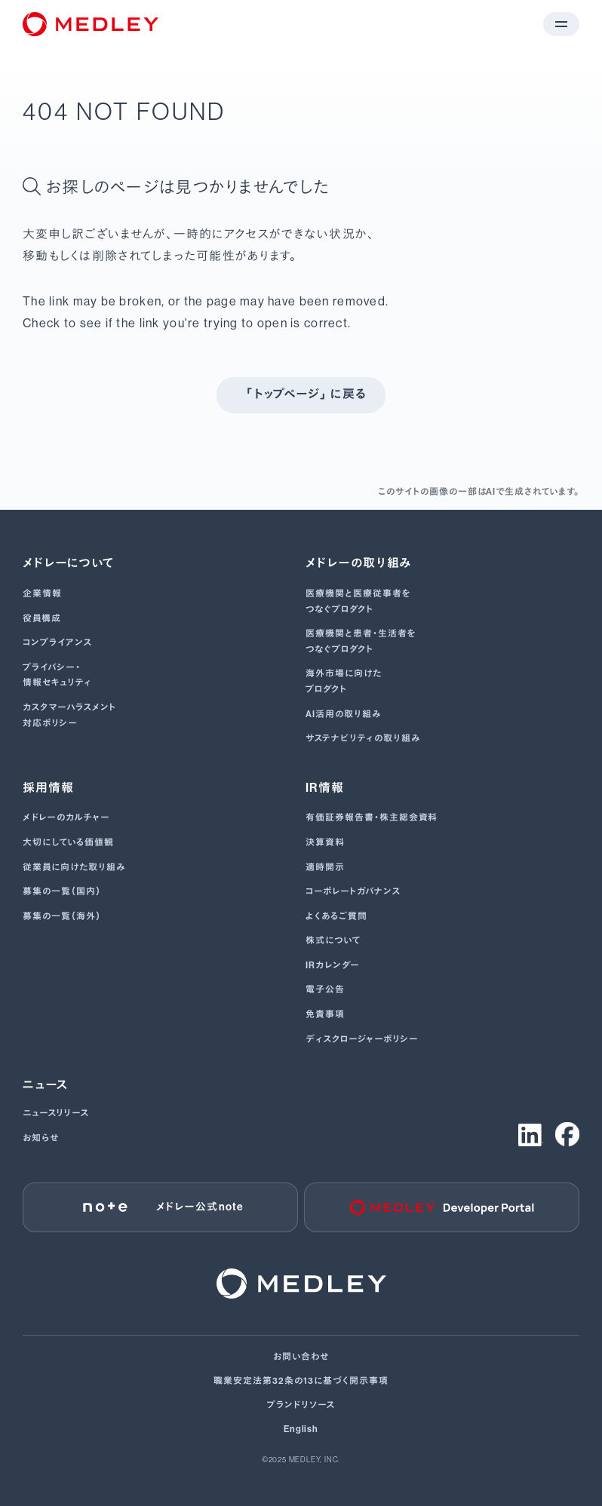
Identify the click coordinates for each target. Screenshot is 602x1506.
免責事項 (325, 1014)
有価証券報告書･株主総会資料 (372, 817)
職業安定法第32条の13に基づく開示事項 (300, 1381)
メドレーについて (68, 563)
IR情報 (325, 788)
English (301, 1429)
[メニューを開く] (561, 24)
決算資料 (325, 842)
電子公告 (325, 989)
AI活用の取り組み (343, 714)
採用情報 (48, 788)
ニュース (46, 1085)
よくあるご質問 (336, 916)
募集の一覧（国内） (63, 891)
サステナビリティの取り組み (362, 738)
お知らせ (41, 1138)
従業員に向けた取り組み (74, 867)
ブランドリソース (301, 1405)
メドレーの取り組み (359, 563)
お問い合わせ (301, 1356)
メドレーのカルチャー (66, 817)
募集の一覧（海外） (63, 916)
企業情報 (42, 593)
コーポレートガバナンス (353, 891)
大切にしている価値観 (68, 842)
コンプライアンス (57, 642)
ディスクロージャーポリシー (362, 1039)
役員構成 (42, 618)
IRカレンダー (333, 965)
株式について (333, 940)
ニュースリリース (56, 1113)
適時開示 (325, 867)
